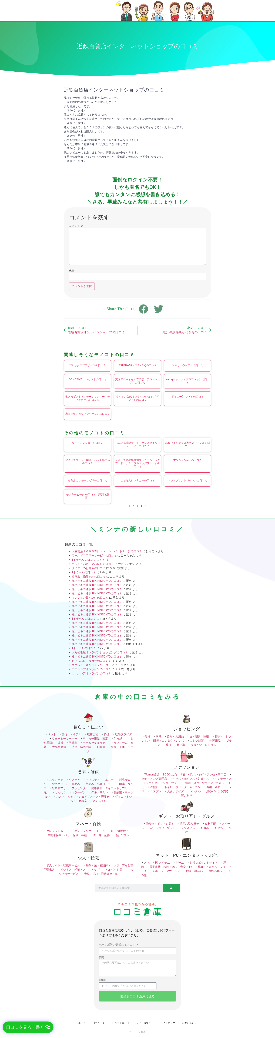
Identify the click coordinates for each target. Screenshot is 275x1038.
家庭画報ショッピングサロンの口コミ (87, 413)
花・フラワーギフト (162, 828)
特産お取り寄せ (189, 823)
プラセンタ (79, 788)
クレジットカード (57, 831)
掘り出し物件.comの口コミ (89, 576)
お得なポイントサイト (204, 862)
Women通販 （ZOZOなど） (161, 774)
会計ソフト (122, 835)
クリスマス (188, 828)
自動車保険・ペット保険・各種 (67, 835)
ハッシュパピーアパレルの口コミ (93, 564)
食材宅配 (210, 823)
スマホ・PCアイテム (157, 862)
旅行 (64, 734)
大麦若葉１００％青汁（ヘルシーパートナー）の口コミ (107, 551)
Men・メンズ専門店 (154, 778)
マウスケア (93, 779)
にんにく (60, 792)
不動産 (73, 742)
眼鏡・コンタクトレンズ (168, 740)
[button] (28, 1027)
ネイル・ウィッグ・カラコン (182, 787)
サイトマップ (167, 1023)
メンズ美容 (100, 800)
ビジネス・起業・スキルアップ (80, 869)
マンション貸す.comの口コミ (90, 597)
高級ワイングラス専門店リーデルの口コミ (187, 444)
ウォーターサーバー (64, 738)
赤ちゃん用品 (175, 736)
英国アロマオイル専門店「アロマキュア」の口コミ (137, 381)
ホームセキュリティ (95, 742)
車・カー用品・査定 (95, 738)
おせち (219, 828)
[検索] (171, 888)
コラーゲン (79, 792)
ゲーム (180, 862)
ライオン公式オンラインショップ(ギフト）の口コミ (137, 398)
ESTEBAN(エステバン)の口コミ (138, 365)
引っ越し (119, 738)
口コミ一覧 (99, 1023)
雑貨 (147, 736)
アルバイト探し (115, 869)
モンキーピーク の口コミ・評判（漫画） (87, 496)
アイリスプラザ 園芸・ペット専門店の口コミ (87, 462)
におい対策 (197, 740)
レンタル (195, 791)
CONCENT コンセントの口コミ (87, 379)
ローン (101, 831)
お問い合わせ (189, 1023)
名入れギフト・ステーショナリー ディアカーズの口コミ (87, 398)
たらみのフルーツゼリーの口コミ (87, 480)
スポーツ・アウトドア (166, 871)
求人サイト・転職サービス (63, 865)
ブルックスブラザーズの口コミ (87, 365)
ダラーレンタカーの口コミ (87, 443)
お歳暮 (205, 828)
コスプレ (155, 791)
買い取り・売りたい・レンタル (196, 745)
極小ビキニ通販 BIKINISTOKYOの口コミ (97, 580)
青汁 (46, 792)
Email (102, 980)
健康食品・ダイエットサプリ (109, 788)
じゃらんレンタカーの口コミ (137, 480)
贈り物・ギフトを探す (160, 823)
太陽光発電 (59, 747)
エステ (109, 779)
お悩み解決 (215, 871)
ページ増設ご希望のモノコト (117, 944)
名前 (72, 270)
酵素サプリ (59, 788)
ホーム (82, 1023)
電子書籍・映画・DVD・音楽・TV (170, 866)
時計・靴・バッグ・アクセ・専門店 (203, 774)
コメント (76, 225)
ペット (52, 734)
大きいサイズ (175, 791)
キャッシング (82, 831)
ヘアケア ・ (77, 779)
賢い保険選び (119, 831)
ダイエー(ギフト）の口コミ (187, 396)
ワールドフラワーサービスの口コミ (94, 555)
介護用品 (215, 740)
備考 (102, 957)
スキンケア (56, 779)
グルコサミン (99, 792)
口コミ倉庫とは (120, 1023)
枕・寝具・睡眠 (199, 736)
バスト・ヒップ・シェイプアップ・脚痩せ (82, 796)
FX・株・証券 (101, 835)
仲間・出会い (194, 871)
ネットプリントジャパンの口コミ (187, 480)
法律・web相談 (81, 747)
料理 (106, 734)
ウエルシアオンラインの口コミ (91, 665)
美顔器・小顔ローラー (100, 784)
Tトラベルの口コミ (84, 559)
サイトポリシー (144, 1023)
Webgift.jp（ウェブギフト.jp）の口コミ (188, 381)
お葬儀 (101, 747)
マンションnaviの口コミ (187, 460)
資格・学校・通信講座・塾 (101, 873)
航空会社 (92, 734)
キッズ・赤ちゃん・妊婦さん (191, 778)
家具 (158, 736)
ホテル (77, 734)
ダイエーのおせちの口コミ (88, 568)
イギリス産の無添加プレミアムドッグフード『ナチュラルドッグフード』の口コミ (137, 463)
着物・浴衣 (213, 787)
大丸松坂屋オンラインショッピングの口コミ (100, 652)
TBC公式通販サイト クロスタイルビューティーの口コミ (137, 444)
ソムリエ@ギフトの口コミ (187, 365)
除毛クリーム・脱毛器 (66, 784)
